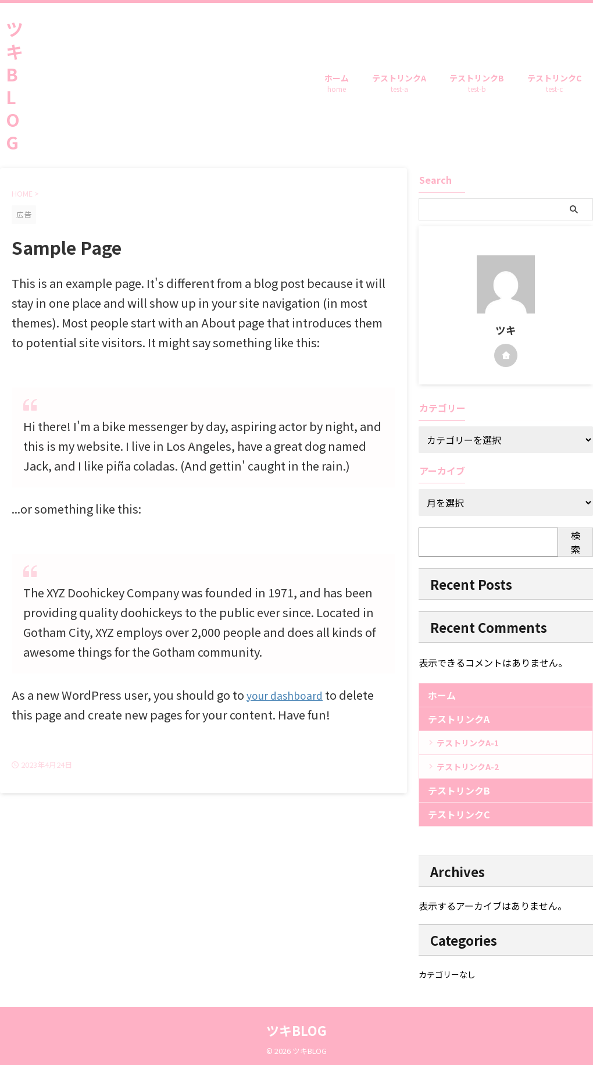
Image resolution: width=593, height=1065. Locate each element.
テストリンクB (476, 84)
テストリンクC (554, 84)
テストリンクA (399, 84)
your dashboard (290, 694)
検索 (575, 542)
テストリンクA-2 (468, 766)
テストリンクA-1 (468, 743)
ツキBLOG (14, 85)
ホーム (336, 84)
